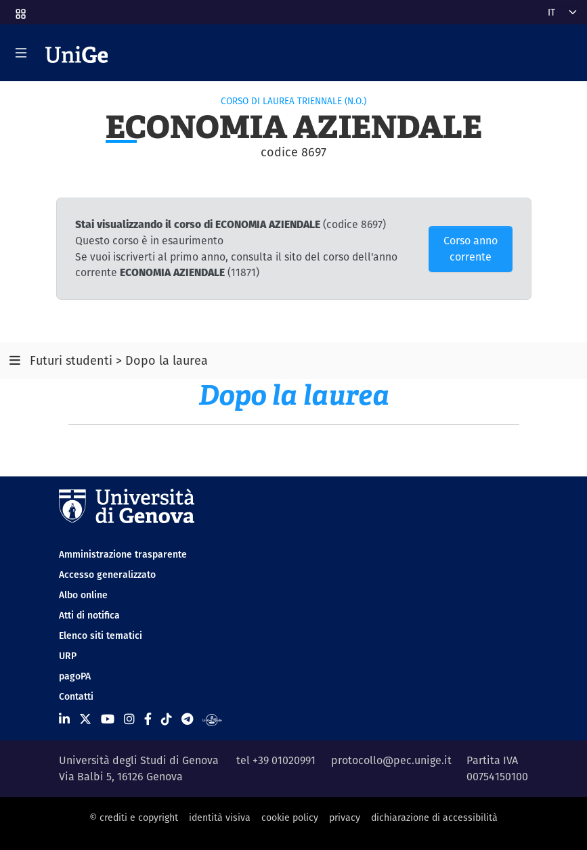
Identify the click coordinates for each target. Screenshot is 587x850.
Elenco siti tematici (100, 635)
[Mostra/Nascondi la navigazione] (21, 53)
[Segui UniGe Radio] (212, 719)
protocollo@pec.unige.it (391, 760)
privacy (344, 817)
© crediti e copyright (133, 817)
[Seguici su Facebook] (148, 719)
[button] (19, 9)
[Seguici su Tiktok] (166, 719)
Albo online (83, 595)
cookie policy (289, 817)
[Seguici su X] (85, 719)
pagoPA (75, 676)
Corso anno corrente (470, 249)
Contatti (76, 696)
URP (68, 656)
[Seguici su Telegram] (187, 719)
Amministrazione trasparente (123, 554)
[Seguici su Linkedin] (64, 719)
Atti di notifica (89, 615)
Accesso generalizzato (107, 574)
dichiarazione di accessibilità (434, 817)
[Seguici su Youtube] (107, 719)
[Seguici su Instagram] (129, 719)
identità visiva (220, 817)
